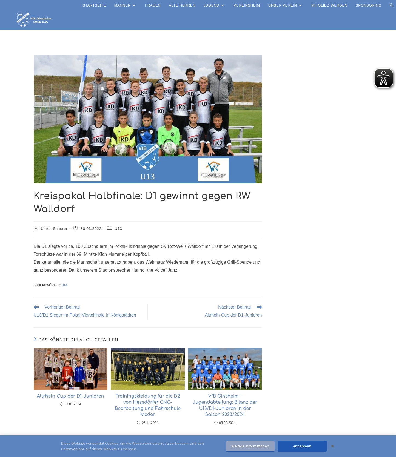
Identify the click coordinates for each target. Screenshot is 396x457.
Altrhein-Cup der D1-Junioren (70, 396)
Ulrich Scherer (54, 228)
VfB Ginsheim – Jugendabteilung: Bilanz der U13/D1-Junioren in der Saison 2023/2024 (225, 405)
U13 (118, 228)
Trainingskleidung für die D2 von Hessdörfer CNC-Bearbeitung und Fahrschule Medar (148, 405)
